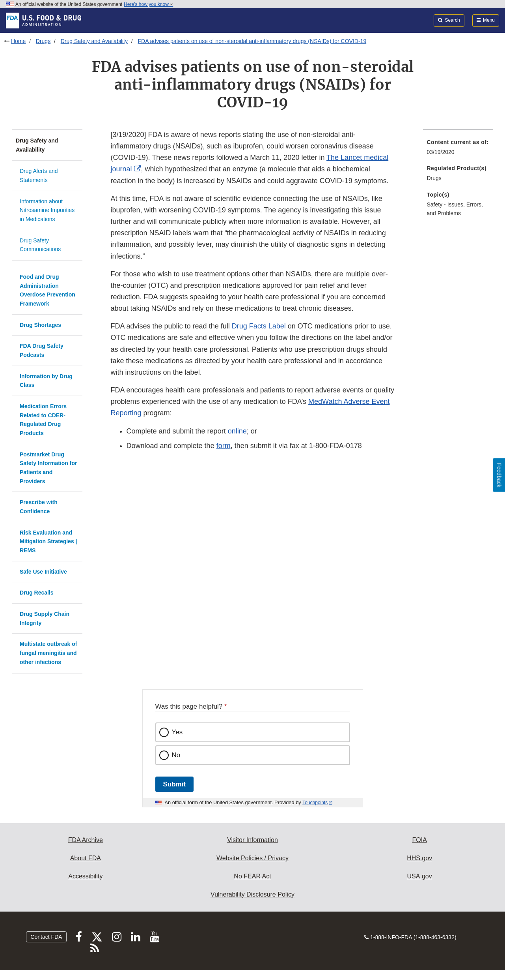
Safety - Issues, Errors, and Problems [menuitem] (455, 209)
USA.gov (419, 876)
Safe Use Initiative (43, 571)
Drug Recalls (37, 592)
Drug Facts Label (259, 326)
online (237, 431)
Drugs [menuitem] (434, 178)
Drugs (43, 41)
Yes (177, 732)
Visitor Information (252, 840)
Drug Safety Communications (40, 245)
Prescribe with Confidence (39, 506)
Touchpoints (315, 802)
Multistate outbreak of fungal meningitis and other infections (48, 653)
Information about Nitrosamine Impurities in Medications (47, 210)
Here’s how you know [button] (148, 4)
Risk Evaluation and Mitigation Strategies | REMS (48, 541)
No (176, 755)
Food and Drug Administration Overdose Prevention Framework (47, 290)
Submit (174, 784)
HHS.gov (419, 858)
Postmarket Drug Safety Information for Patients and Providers (48, 467)
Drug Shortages (40, 325)
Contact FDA (46, 937)
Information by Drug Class (46, 380)
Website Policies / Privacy (252, 858)
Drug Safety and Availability (94, 41)
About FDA (85, 858)
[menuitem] (458, 149)
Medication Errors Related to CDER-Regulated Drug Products (43, 419)
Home (18, 41)
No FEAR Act (252, 876)
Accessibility (85, 876)
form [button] (223, 446)
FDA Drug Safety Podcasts (41, 350)
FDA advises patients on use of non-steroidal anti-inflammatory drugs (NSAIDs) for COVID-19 (252, 41)
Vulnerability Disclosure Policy (252, 894)
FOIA (419, 840)
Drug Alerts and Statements (39, 175)
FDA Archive (85, 840)
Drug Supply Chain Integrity (44, 618)
